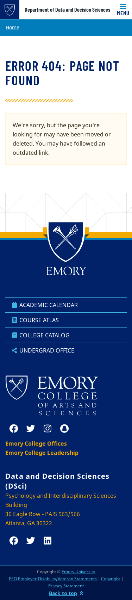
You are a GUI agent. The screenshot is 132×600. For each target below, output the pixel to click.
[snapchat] (64, 428)
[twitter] (30, 428)
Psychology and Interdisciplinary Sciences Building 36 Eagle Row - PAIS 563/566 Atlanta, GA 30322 (60, 509)
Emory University (78, 572)
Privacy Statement (66, 586)
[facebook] (13, 428)
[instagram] (47, 428)
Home (12, 27)
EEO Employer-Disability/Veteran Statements (53, 579)
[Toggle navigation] (123, 9)
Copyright (110, 579)
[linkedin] (47, 540)
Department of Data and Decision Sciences (67, 9)
